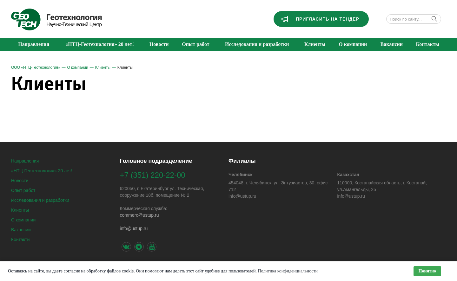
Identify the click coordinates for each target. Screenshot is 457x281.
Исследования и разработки (40, 200)
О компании (77, 67)
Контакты (20, 239)
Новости (19, 180)
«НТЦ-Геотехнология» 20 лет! (41, 170)
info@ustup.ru (134, 228)
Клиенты (102, 67)
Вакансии (21, 229)
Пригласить (327, 19)
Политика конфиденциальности (288, 271)
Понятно (427, 271)
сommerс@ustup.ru (139, 215)
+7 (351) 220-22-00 (152, 175)
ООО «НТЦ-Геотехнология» (35, 67)
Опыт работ (23, 190)
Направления (25, 160)
